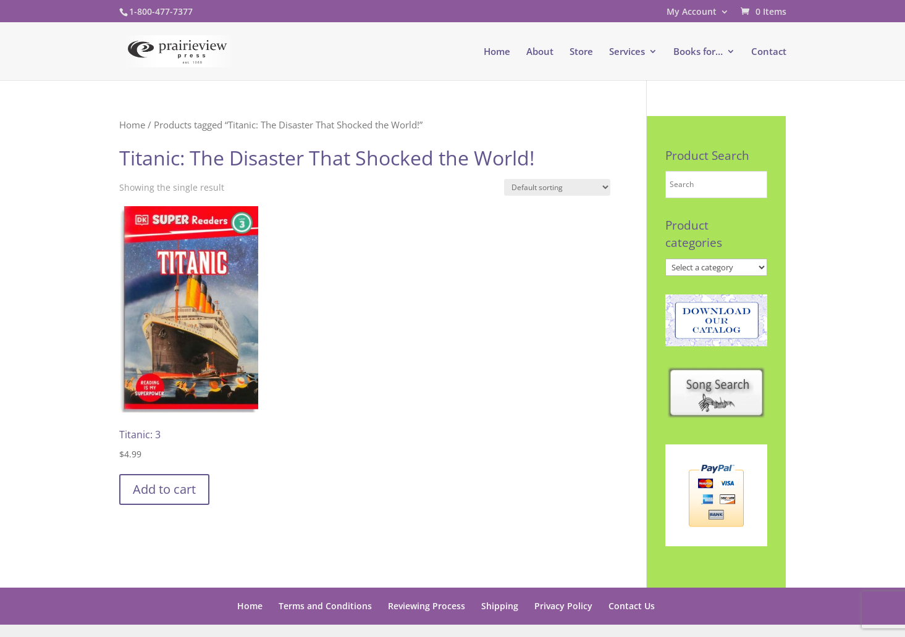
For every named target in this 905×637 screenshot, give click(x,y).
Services (627, 52)
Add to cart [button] (164, 489)
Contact (768, 52)
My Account (692, 12)
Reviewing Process (426, 606)
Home (497, 52)
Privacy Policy (563, 606)
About (540, 52)
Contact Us (631, 606)
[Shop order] (557, 187)
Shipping (499, 606)
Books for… (698, 52)
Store (581, 52)
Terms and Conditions (325, 606)
